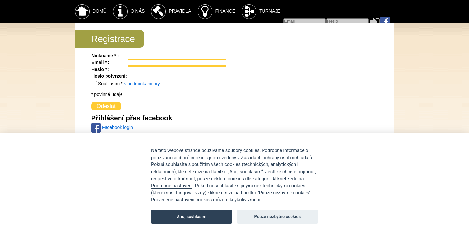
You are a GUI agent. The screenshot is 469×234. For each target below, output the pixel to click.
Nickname (102, 55)
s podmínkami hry (142, 83)
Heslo (98, 69)
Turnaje (261, 11)
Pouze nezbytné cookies (277, 216)
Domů (91, 11)
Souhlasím (109, 83)
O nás (129, 11)
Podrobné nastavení (171, 185)
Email (98, 62)
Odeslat (106, 106)
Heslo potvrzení (108, 76)
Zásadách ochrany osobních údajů (276, 158)
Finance (216, 11)
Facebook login (112, 127)
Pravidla (171, 11)
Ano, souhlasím (191, 216)
